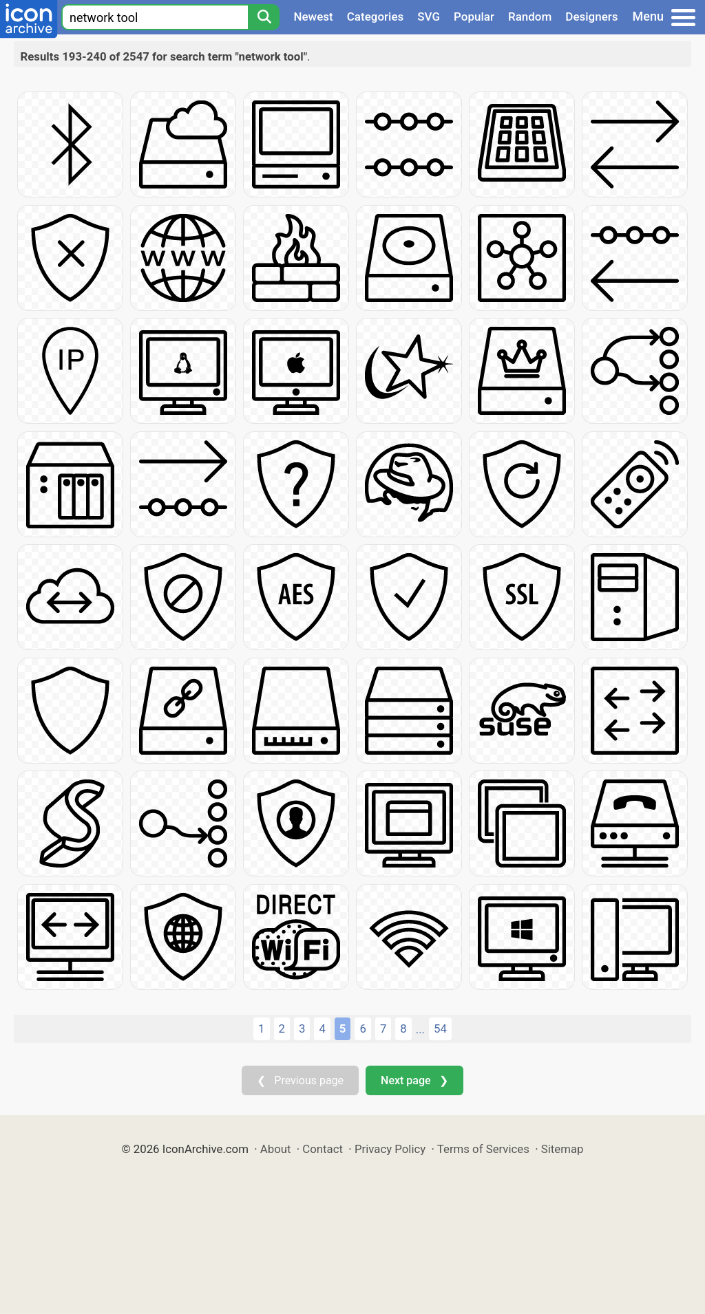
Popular (474, 16)
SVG (428, 16)
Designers (591, 16)
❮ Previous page (300, 1080)
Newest (313, 16)
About (275, 1149)
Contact (322, 1149)
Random (529, 16)
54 (440, 1028)
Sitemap (562, 1149)
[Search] (264, 17)
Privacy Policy (390, 1149)
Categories (375, 16)
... (420, 1029)
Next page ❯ (414, 1080)
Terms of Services (483, 1149)
